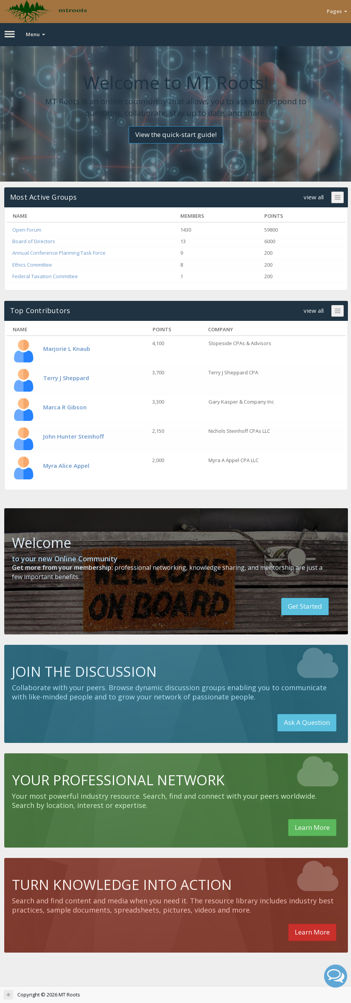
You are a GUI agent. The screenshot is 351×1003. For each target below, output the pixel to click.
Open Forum (26, 229)
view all (314, 197)
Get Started (305, 606)
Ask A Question (307, 722)
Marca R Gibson (65, 407)
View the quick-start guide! (176, 134)
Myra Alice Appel (66, 465)
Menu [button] (35, 34)
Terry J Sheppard (66, 378)
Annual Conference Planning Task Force (59, 252)
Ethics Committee (32, 264)
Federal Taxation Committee (45, 276)
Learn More (312, 827)
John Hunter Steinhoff (73, 436)
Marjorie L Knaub (66, 348)
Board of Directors (33, 241)
